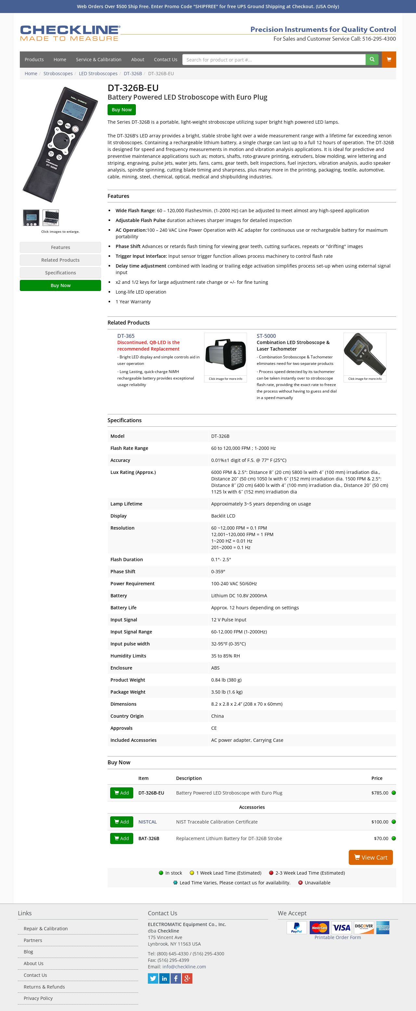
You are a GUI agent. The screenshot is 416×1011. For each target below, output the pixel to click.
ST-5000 (266, 335)
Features (60, 247)
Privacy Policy (38, 998)
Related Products (60, 260)
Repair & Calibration (46, 928)
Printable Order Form (338, 937)
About (137, 59)
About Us (34, 963)
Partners (33, 940)
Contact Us (165, 59)
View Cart (370, 857)
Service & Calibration (99, 59)
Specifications (60, 273)
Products (34, 59)
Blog (28, 952)
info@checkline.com (184, 966)
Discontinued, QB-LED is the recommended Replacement (148, 345)
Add (121, 793)
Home (60, 59)
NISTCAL (147, 822)
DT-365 (126, 335)
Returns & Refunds (44, 987)
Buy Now (61, 285)
